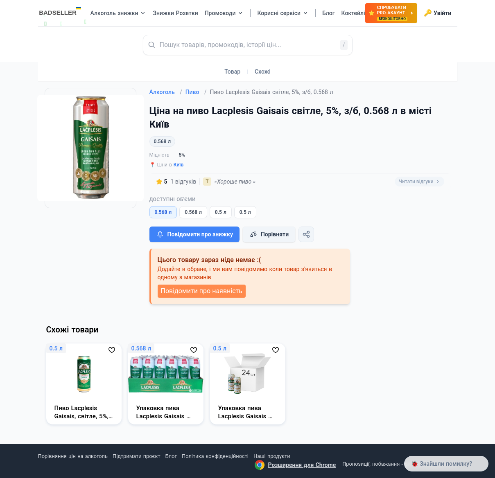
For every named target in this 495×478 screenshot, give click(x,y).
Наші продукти (271, 456)
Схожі (263, 71)
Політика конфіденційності (215, 456)
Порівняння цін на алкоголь (73, 456)
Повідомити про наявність (201, 291)
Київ (179, 165)
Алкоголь (165, 92)
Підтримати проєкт (136, 456)
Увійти (437, 13)
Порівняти (269, 234)
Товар (232, 71)
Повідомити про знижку (194, 234)
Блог (171, 456)
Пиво (196, 92)
